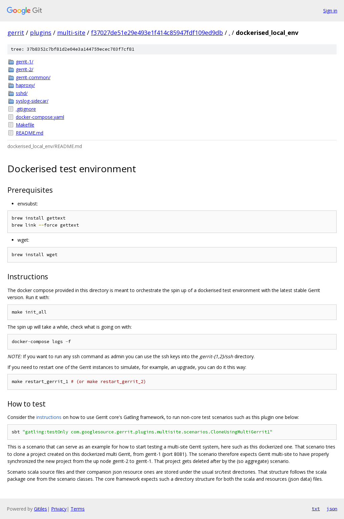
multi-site (71, 33)
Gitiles (40, 509)
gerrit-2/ (24, 69)
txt (316, 509)
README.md (29, 133)
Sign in (330, 10)
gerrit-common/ (33, 77)
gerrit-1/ (24, 61)
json (332, 509)
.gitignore (26, 109)
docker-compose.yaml (40, 117)
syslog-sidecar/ (32, 101)
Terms (78, 509)
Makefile (25, 125)
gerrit (15, 33)
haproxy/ (25, 85)
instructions (48, 417)
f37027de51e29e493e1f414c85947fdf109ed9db (157, 33)
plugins (40, 33)
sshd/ (22, 93)
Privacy (59, 509)
